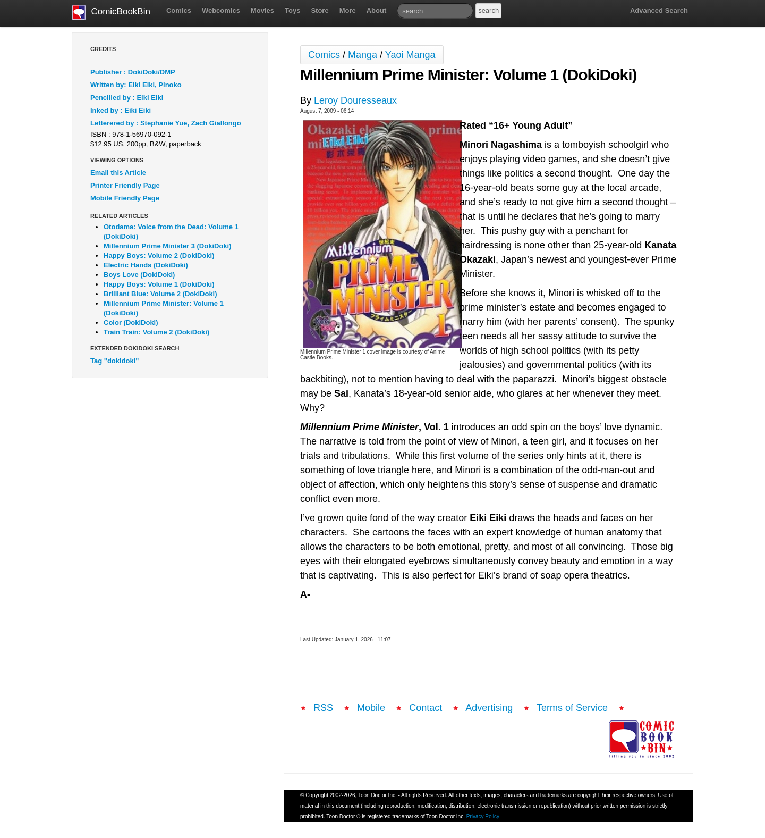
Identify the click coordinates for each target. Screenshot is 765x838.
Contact (425, 707)
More (347, 10)
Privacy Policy (482, 816)
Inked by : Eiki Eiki (120, 110)
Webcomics (221, 10)
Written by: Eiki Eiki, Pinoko (136, 85)
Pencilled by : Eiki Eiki (126, 98)
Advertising (489, 707)
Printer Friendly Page (125, 185)
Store (319, 10)
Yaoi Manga (410, 54)
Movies (262, 10)
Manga (362, 54)
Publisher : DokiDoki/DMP (132, 72)
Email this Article (118, 173)
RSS (323, 707)
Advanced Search (659, 10)
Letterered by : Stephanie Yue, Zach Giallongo (165, 123)
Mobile (371, 707)
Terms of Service (572, 707)
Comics (178, 10)
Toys (292, 10)
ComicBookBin (111, 12)
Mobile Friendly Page (124, 198)
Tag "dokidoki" (114, 361)
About (377, 10)
